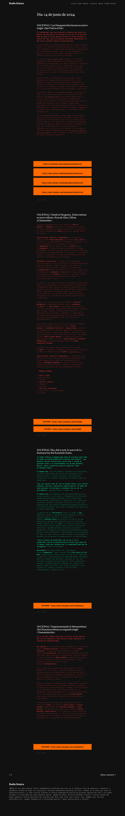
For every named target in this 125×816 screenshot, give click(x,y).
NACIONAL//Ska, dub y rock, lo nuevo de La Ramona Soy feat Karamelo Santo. (59, 451)
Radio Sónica (16, 3)
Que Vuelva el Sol (55, 59)
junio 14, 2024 (41, 200)
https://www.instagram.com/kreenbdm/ (66, 422)
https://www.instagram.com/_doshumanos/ (67, 747)
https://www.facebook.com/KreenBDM (67, 429)
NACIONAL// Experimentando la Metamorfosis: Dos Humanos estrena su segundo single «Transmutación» (62, 629)
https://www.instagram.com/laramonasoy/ (67, 606)
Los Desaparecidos (52, 97)
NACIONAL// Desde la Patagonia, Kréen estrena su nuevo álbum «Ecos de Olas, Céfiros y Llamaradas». (62, 217)
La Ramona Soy (57, 457)
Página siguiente (108, 775)
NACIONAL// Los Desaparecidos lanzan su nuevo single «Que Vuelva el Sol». (62, 27)
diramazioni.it (75, 352)
